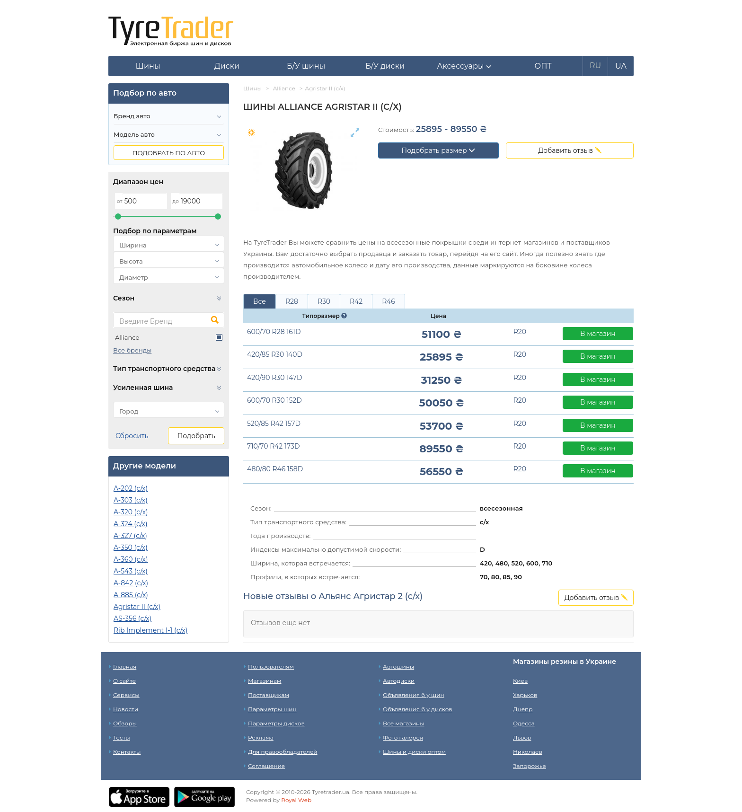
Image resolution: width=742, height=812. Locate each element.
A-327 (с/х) (130, 535)
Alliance (127, 337)
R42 (356, 301)
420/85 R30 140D (274, 354)
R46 (388, 301)
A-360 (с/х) (131, 559)
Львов (522, 737)
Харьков (525, 694)
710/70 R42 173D (273, 446)
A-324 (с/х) (131, 524)
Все (259, 301)
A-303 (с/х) (131, 500)
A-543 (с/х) (131, 571)
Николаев (527, 751)
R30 (324, 301)
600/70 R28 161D (273, 331)
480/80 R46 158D (275, 469)
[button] (464, 66)
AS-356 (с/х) (132, 618)
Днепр (522, 709)
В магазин (598, 333)
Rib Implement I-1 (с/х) (150, 630)
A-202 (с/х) (131, 488)
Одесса (524, 723)
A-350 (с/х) (131, 547)
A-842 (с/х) (131, 583)
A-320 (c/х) (131, 512)
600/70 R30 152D (274, 400)
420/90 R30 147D (274, 377)
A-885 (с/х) (131, 595)
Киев (520, 680)
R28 (291, 301)
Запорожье (529, 765)
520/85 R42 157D (273, 423)
